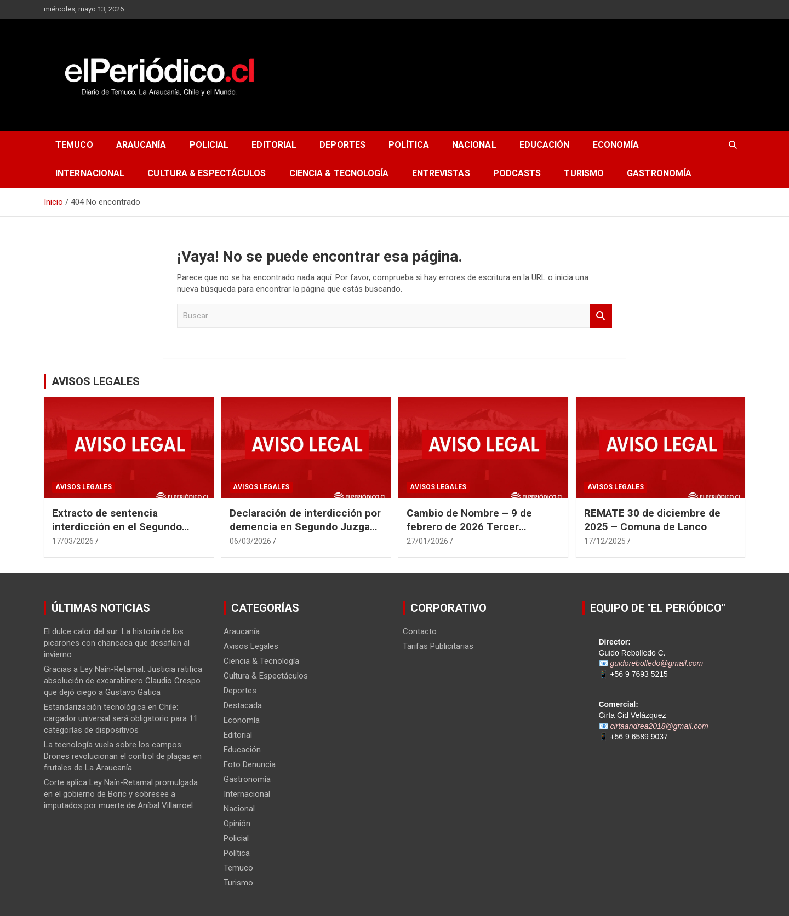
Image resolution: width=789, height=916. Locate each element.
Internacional (89, 173)
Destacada (243, 705)
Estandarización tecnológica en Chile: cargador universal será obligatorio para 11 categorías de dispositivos (121, 718)
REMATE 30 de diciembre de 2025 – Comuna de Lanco (652, 520)
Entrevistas (441, 173)
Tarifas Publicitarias (438, 646)
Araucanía (141, 145)
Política (408, 145)
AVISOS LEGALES (96, 381)
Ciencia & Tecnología (339, 173)
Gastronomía (659, 173)
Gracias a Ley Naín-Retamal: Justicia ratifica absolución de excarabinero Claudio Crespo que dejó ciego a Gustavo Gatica (123, 680)
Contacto (420, 631)
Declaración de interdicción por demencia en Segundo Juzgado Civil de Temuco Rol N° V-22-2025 (306, 533)
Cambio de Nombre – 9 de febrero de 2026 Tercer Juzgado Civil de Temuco (469, 526)
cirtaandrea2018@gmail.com (659, 726)
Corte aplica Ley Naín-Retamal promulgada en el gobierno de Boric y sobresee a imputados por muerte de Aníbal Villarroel (121, 794)
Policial (209, 145)
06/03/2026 (250, 541)
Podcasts (517, 173)
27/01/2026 (427, 541)
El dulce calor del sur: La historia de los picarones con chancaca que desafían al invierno (117, 643)
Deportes (342, 145)
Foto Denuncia (250, 764)
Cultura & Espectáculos (206, 173)
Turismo (584, 173)
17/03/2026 (73, 541)
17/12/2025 (605, 541)
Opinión (237, 823)
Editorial (273, 145)
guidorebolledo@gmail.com (656, 663)
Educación (544, 145)
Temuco (74, 145)
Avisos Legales (83, 487)
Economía (616, 145)
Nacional (474, 145)
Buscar (601, 316)
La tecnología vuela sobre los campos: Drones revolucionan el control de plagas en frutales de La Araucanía (123, 756)
